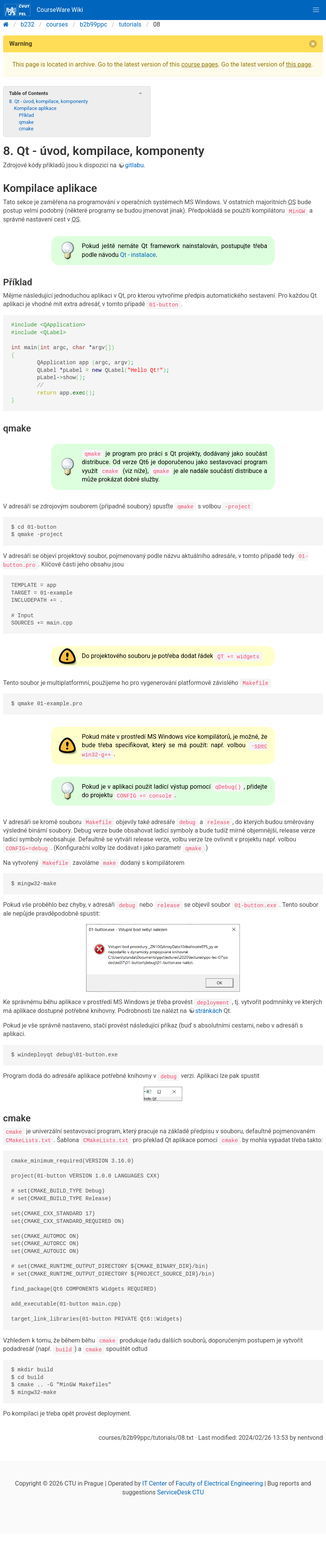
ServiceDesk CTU (180, 1490)
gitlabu (134, 165)
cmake (26, 129)
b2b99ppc (93, 24)
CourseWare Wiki (44, 10)
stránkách (208, 1009)
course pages (199, 64)
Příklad (26, 115)
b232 (28, 24)
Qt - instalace (138, 254)
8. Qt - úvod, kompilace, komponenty (48, 101)
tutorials (130, 24)
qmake (26, 122)
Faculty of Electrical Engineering (219, 1482)
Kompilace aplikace (35, 108)
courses (57, 24)
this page (298, 64)
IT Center (154, 1482)
